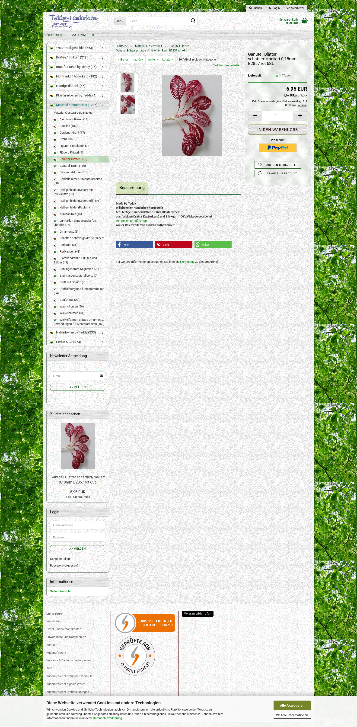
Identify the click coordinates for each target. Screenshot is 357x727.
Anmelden (77, 392)
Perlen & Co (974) (65, 346)
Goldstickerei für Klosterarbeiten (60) (78, 186)
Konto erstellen (60, 563)
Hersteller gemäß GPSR (131, 225)
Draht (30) (63, 143)
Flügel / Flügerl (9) (68, 157)
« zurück (137, 64)
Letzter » (167, 64)
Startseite (55, 35)
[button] (255, 120)
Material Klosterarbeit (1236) (74, 109)
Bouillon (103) (66, 130)
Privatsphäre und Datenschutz (66, 641)
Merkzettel (295, 8)
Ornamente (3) (66, 236)
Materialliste (83, 35)
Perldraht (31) (65, 249)
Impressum (53, 626)
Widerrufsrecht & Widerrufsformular (69, 680)
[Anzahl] (277, 120)
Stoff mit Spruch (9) (70, 286)
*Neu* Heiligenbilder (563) (71, 52)
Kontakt (51, 649)
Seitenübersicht (60, 596)
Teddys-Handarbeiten (227, 70)
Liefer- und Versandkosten (63, 633)
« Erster (123, 64)
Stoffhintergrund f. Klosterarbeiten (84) (79, 296)
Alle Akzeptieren (292, 705)
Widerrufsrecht (56, 657)
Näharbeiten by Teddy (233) (73, 337)
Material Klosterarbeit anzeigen (74, 117)
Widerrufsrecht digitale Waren (66, 688)
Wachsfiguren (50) (69, 311)
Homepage (187, 266)
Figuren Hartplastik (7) (71, 150)
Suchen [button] (255, 8)
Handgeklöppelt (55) (68, 90)
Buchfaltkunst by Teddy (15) (73, 71)
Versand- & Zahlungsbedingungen (68, 665)
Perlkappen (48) (67, 256)
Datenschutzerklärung (107, 718)
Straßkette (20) (67, 304)
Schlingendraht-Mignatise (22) (76, 273)
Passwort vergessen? (64, 570)
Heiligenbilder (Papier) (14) (74, 212)
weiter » (153, 64)
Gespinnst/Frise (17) (70, 177)
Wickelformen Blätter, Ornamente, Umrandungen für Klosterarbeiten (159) (79, 326)
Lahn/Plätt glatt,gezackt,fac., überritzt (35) (75, 227)
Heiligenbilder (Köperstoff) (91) (77, 205)
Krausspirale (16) (68, 218)
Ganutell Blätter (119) (70, 163)
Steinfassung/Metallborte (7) (76, 280)
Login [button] (274, 8)
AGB (49, 673)
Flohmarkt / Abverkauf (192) (73, 81)
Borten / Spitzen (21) (68, 62)
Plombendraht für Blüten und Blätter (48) (75, 265)
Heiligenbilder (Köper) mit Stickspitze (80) (73, 197)
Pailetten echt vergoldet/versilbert (79, 242)
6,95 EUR (77, 496)
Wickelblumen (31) (69, 317)
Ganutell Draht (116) (70, 170)
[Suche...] (120, 21)
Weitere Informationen (292, 715)
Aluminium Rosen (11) (71, 124)
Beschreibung (132, 192)
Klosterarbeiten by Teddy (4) (73, 100)
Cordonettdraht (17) (69, 137)
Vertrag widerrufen (197, 618)
